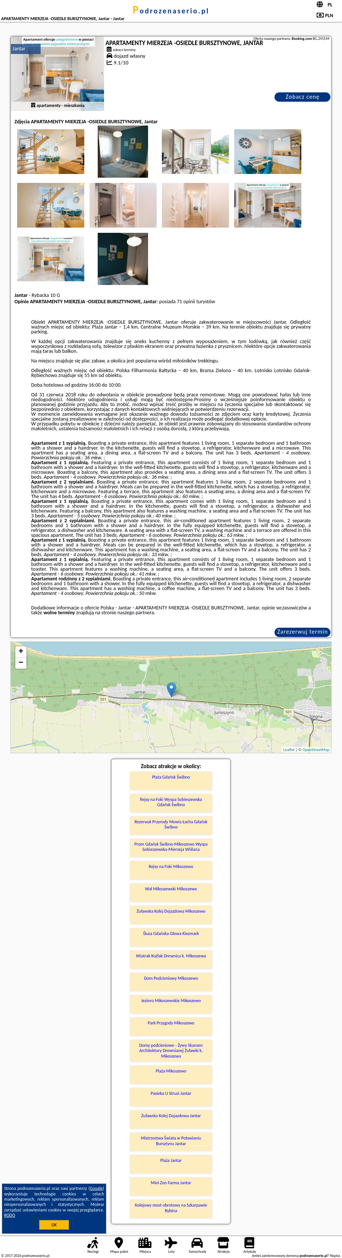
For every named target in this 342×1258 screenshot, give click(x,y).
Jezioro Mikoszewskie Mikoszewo (171, 1000)
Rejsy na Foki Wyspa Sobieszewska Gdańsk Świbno (171, 802)
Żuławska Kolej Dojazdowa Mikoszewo (171, 911)
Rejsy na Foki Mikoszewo (171, 866)
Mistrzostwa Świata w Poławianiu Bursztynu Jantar (171, 1140)
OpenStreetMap (316, 749)
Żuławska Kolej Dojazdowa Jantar (171, 1115)
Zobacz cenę (303, 96)
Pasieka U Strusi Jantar (171, 1093)
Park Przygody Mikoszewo (171, 1023)
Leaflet (289, 749)
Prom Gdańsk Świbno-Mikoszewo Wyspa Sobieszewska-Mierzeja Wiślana (170, 847)
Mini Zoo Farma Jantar (171, 1182)
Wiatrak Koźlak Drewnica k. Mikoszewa (171, 955)
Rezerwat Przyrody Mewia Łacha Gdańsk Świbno (171, 824)
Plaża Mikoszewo (171, 1071)
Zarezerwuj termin (302, 631)
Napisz (335, 1255)
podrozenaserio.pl (171, 10)
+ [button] (21, 651)
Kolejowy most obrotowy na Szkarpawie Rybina (171, 1207)
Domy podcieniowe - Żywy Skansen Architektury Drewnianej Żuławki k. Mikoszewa (171, 1051)
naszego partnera (135, 612)
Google (96, 1188)
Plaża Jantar (171, 1160)
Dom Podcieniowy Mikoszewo (171, 978)
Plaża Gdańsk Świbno (171, 777)
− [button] (21, 663)
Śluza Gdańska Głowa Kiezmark (171, 933)
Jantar (19, 48)
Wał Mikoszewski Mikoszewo (171, 888)
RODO (9, 1215)
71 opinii (186, 301)
